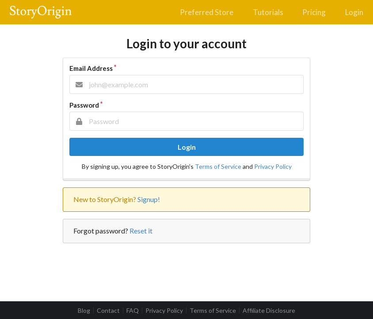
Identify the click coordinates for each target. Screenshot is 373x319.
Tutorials (268, 12)
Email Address (91, 68)
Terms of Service (218, 166)
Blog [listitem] (84, 310)
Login (354, 12)
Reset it (140, 230)
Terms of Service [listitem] (213, 310)
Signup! (148, 199)
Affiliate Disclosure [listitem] (269, 310)
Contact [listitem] (108, 310)
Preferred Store (206, 12)
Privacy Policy (273, 166)
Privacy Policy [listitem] (164, 310)
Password (84, 105)
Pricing (314, 12)
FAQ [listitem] (132, 310)
